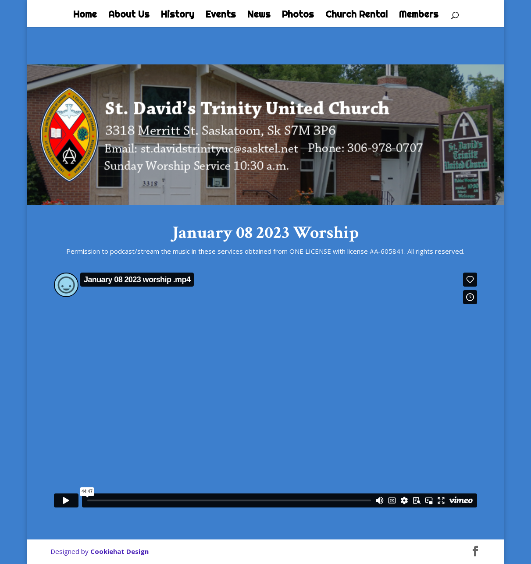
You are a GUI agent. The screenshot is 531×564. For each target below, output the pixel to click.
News (259, 15)
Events (221, 15)
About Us (129, 15)
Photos (298, 15)
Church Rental (356, 15)
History (177, 15)
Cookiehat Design (119, 551)
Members (418, 15)
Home (85, 15)
